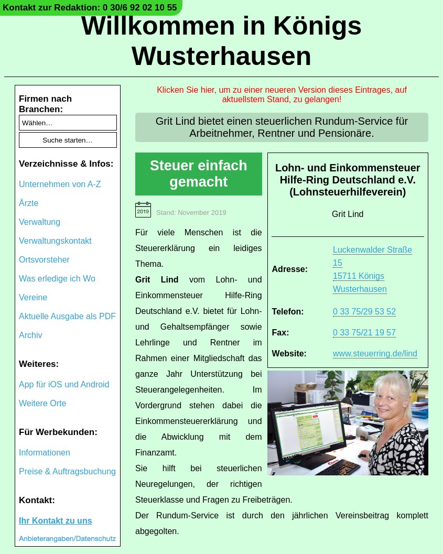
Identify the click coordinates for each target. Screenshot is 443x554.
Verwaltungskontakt (55, 240)
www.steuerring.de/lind (375, 353)
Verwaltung (39, 222)
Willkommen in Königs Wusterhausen (221, 41)
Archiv (30, 335)
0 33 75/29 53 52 (364, 311)
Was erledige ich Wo (57, 278)
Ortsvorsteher (44, 259)
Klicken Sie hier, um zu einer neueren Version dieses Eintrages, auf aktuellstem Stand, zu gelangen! (282, 94)
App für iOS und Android (64, 384)
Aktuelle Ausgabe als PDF (67, 316)
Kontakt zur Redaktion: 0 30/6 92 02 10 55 (90, 8)
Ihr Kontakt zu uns (55, 520)
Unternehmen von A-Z (60, 184)
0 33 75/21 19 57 (364, 332)
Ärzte (28, 203)
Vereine (33, 297)
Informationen (44, 452)
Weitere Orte (42, 403)
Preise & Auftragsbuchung (67, 471)
